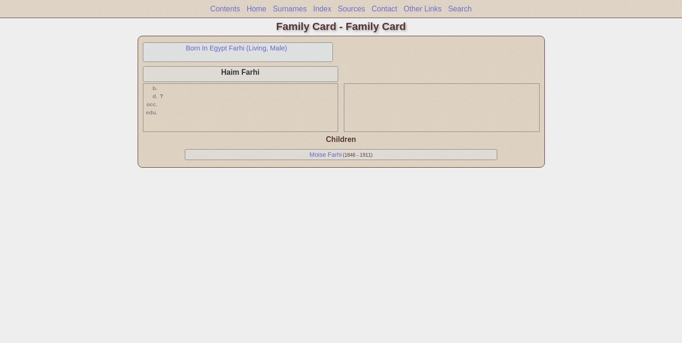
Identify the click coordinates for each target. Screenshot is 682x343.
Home (257, 9)
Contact (384, 9)
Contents (225, 9)
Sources (351, 9)
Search (459, 9)
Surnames (290, 9)
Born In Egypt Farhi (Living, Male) (236, 48)
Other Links (423, 9)
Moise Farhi (326, 154)
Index (322, 9)
